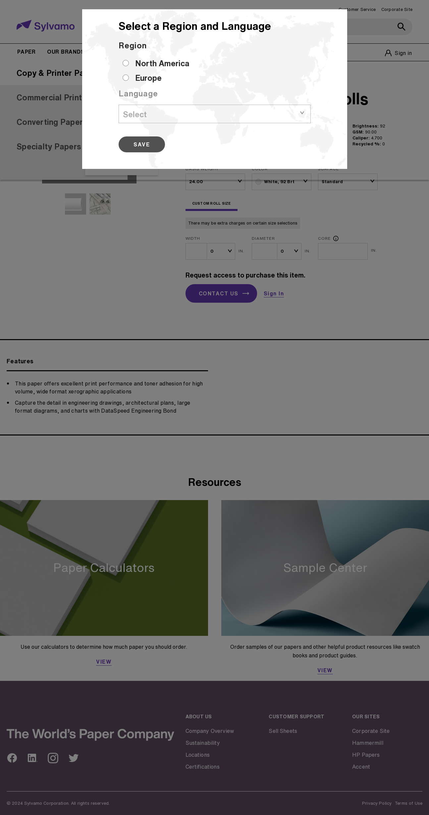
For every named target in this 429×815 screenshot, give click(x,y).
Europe (148, 78)
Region (133, 45)
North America (162, 63)
